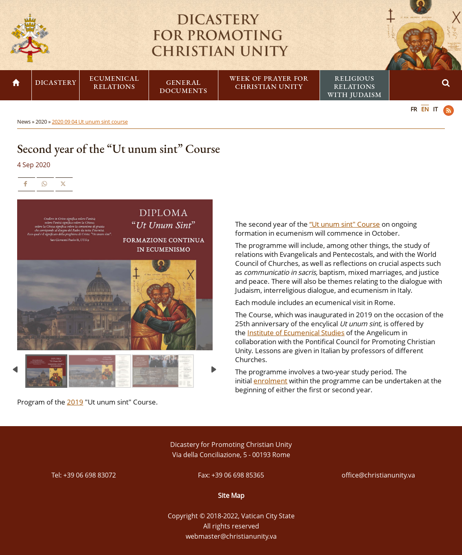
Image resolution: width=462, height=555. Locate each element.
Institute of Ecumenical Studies (295, 332)
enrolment (270, 380)
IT (435, 109)
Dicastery (55, 82)
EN (425, 109)
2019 (75, 402)
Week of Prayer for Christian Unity (269, 82)
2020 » (44, 121)
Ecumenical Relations (114, 82)
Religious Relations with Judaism (354, 86)
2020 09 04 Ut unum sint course (90, 121)
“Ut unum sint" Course (344, 224)
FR (414, 109)
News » (26, 121)
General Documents (183, 86)
